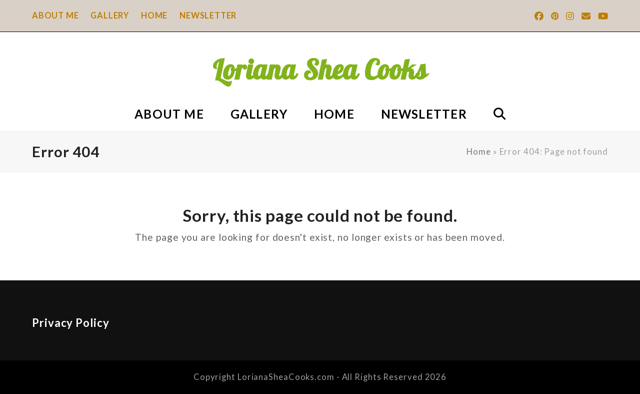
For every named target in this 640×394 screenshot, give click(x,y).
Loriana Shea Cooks (320, 70)
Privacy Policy (71, 322)
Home (478, 152)
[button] (499, 112)
